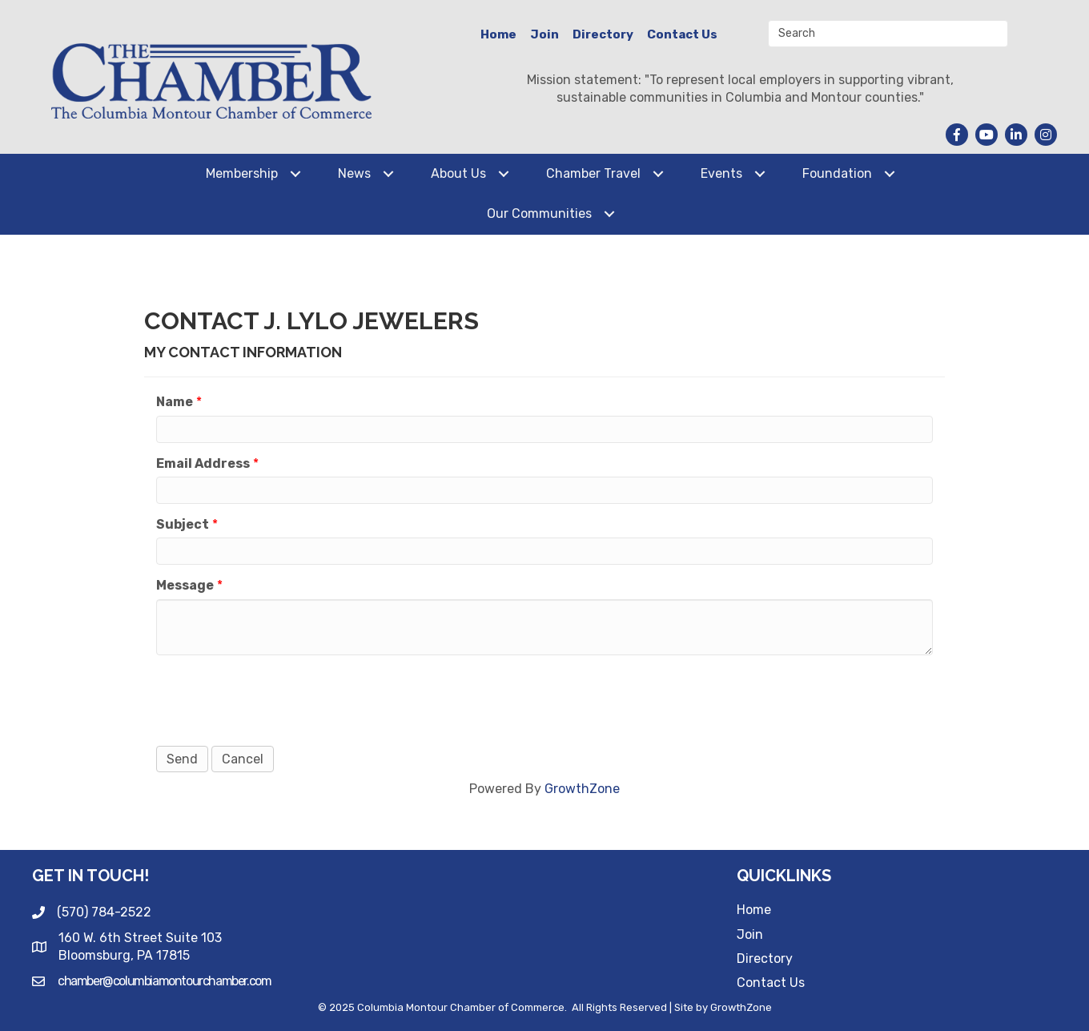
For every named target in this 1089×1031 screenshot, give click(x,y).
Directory (603, 34)
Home (498, 34)
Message (185, 585)
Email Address (203, 463)
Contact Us (682, 34)
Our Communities (539, 213)
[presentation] (278, 698)
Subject (182, 524)
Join (544, 34)
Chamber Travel (593, 173)
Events (721, 173)
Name (174, 401)
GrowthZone (582, 788)
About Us (458, 173)
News (354, 173)
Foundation (837, 173)
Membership (242, 173)
